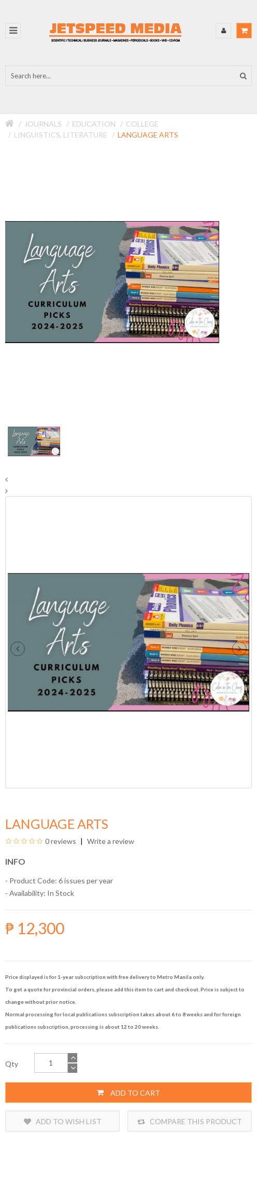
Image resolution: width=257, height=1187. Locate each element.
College (142, 123)
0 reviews (60, 841)
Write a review (109, 841)
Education (94, 123)
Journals (43, 123)
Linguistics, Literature (60, 134)
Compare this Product (189, 1121)
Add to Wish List (63, 1121)
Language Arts (148, 134)
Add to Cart (128, 1092)
